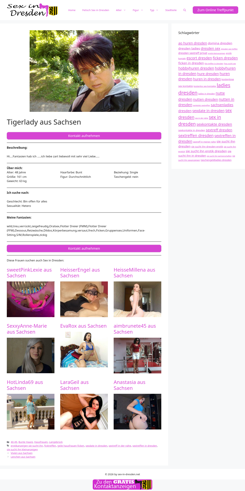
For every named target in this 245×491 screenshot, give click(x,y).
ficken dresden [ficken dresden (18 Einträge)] (225, 57)
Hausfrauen (41, 442)
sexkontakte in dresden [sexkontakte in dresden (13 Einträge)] (191, 130)
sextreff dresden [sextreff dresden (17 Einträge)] (219, 129)
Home (72, 10)
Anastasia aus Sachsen (129, 385)
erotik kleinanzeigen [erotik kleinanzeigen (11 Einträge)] (216, 53)
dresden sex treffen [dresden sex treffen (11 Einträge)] (229, 49)
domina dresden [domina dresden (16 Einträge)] (220, 43)
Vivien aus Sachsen (21, 453)
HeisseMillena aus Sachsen (134, 272)
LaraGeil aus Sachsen (74, 385)
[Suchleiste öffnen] (184, 10)
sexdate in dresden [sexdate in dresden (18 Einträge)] (208, 110)
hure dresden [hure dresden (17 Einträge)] (208, 73)
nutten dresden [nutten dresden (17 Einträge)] (205, 99)
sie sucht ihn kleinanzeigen (22, 449)
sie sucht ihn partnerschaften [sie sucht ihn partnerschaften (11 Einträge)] (219, 156)
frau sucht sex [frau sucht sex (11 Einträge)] (230, 63)
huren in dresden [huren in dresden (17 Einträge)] (207, 78)
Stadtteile (171, 10)
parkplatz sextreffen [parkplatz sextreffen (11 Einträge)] (201, 105)
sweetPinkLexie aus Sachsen (29, 272)
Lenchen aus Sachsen (23, 456)
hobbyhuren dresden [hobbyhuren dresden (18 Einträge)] (196, 68)
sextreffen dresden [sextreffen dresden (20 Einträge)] (196, 135)
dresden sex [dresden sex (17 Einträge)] (210, 48)
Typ (156, 10)
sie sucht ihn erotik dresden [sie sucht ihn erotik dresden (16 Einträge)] (206, 151)
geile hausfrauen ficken (70, 445)
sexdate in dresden (96, 445)
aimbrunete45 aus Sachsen (135, 328)
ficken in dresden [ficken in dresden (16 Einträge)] (191, 63)
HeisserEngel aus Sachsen (80, 272)
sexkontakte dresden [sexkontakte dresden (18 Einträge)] (214, 124)
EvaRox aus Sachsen (83, 325)
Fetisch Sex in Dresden (95, 10)
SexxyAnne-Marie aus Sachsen (27, 328)
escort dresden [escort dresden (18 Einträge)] (199, 57)
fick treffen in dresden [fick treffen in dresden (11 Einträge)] (214, 63)
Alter (122, 10)
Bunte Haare (25, 442)
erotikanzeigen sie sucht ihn (27, 445)
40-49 (14, 442)
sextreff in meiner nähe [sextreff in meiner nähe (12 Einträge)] (204, 141)
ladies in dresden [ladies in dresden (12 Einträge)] (206, 93)
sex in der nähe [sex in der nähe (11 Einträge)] (201, 118)
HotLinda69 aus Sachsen (25, 385)
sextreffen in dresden (145, 445)
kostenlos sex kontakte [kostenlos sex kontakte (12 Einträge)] (205, 86)
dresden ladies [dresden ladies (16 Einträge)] (189, 48)
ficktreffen (50, 445)
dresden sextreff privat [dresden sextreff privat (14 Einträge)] (192, 53)
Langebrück (56, 442)
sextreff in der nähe (120, 445)
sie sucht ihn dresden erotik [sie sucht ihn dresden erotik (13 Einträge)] (207, 146)
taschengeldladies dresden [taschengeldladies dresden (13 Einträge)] (216, 160)
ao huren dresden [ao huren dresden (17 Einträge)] (192, 43)
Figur (139, 10)
